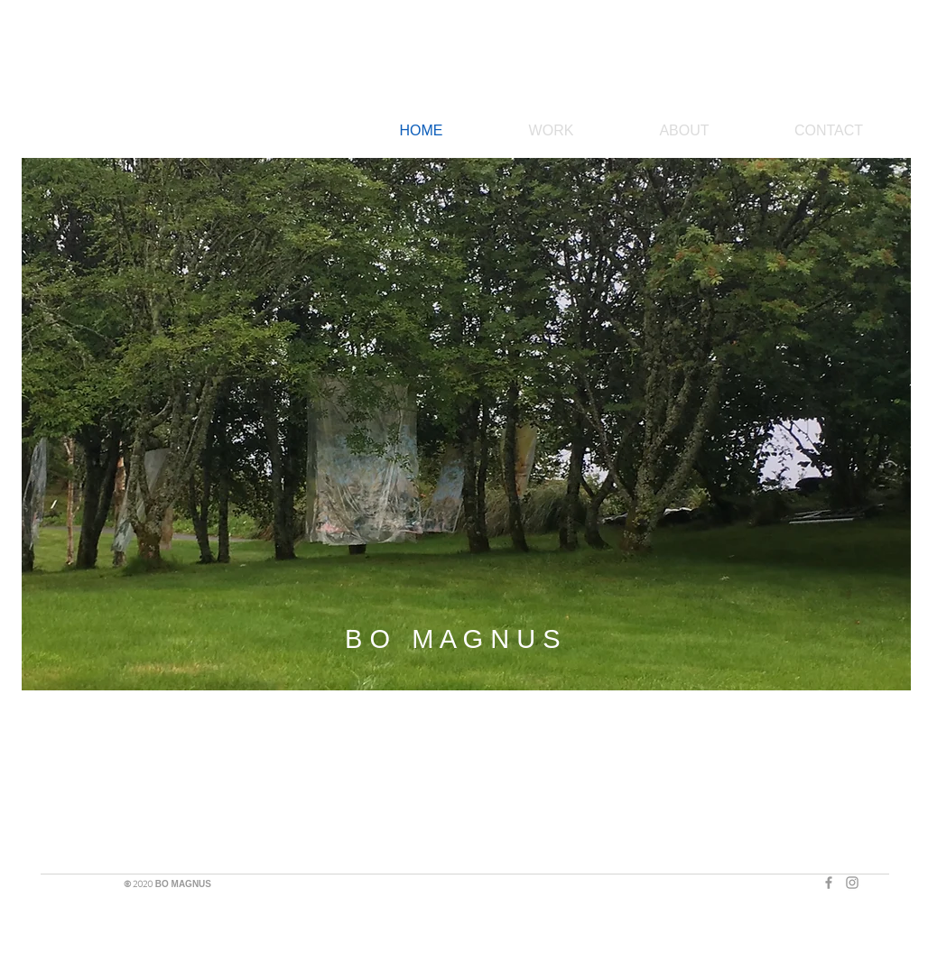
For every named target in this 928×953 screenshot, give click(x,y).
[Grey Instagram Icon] (852, 882)
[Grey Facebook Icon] (829, 882)
